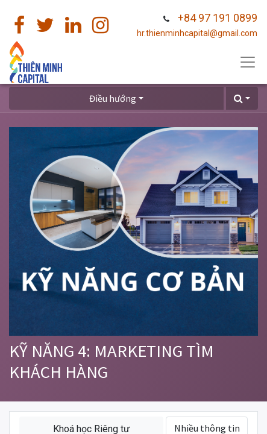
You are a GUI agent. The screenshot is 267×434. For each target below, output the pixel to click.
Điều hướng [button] (112, 98)
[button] (242, 98)
